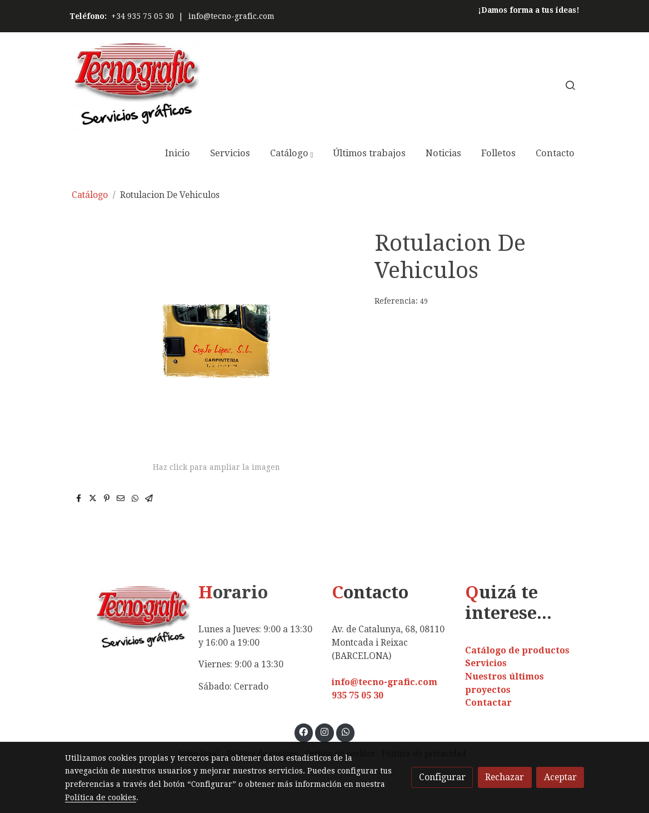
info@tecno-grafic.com (231, 16)
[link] (136, 85)
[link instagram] (324, 731)
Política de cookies (100, 797)
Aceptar (560, 777)
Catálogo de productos (517, 650)
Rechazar (504, 777)
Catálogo (90, 195)
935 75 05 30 (357, 695)
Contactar (488, 702)
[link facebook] (303, 731)
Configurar (442, 777)
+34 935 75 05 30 (142, 16)
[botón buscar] (570, 85)
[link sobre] (124, 617)
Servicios (486, 663)
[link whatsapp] (345, 731)
